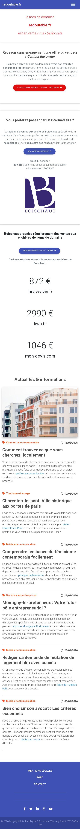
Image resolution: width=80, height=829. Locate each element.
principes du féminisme (31, 575)
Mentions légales (40, 770)
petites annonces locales (30, 473)
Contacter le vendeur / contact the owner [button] (39, 88)
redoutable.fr (40, 25)
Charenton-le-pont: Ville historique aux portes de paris (37, 503)
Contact (40, 784)
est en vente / (40, 33)
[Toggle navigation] (73, 4)
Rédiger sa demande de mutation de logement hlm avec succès (38, 660)
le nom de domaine (40, 17)
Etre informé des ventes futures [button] (39, 251)
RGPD (40, 777)
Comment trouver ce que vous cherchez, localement (32, 452)
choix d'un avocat (31, 739)
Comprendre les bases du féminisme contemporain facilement (39, 554)
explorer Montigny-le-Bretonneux (31, 626)
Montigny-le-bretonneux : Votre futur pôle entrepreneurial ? (39, 605)
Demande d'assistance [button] (39, 151)
